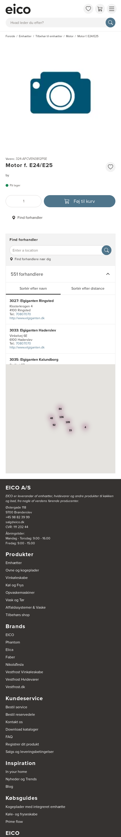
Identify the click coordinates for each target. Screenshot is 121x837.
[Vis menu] (112, 9)
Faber (10, 657)
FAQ (9, 736)
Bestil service (16, 707)
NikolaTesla (15, 664)
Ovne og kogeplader (22, 570)
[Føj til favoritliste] (110, 167)
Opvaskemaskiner (20, 592)
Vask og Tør (15, 600)
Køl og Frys (15, 585)
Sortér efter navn (33, 288)
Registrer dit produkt (22, 744)
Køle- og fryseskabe (22, 814)
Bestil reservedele (20, 714)
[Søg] (110, 22)
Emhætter (14, 562)
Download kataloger (22, 729)
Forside (10, 36)
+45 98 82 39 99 (18, 517)
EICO (10, 634)
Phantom (13, 642)
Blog (9, 786)
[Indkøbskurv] (100, 9)
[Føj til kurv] (79, 201)
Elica (9, 649)
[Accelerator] (43, 9)
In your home (16, 771)
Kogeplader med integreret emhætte (35, 806)
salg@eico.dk (15, 522)
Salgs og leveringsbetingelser (30, 751)
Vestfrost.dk (15, 686)
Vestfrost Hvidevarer (22, 679)
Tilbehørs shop (18, 614)
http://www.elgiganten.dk (27, 318)
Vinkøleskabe (17, 577)
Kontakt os (14, 722)
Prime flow (14, 821)
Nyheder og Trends (21, 779)
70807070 (23, 314)
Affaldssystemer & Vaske (26, 607)
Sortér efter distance (87, 288)
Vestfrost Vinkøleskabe (24, 672)
